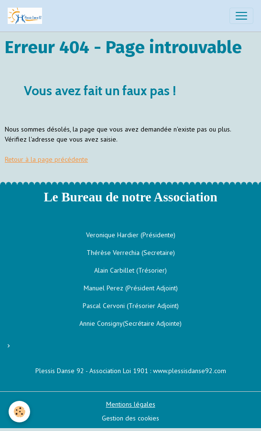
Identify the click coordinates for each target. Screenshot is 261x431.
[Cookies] (19, 411)
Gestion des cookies (130, 418)
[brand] (27, 16)
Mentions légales (130, 404)
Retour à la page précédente (46, 159)
